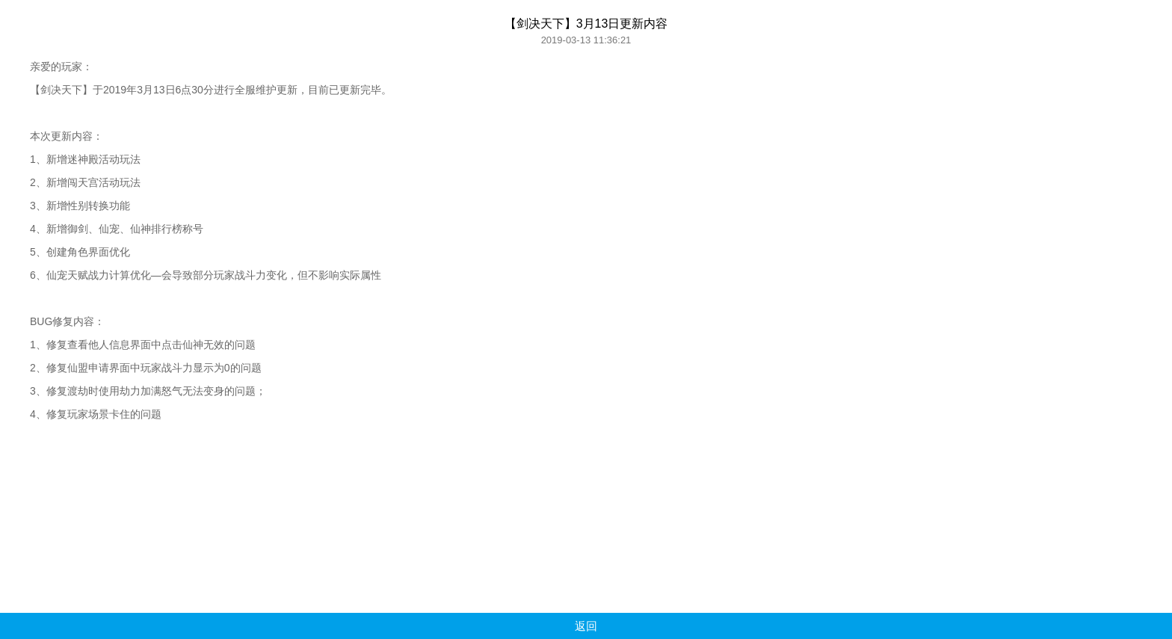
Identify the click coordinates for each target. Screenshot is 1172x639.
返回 (586, 626)
